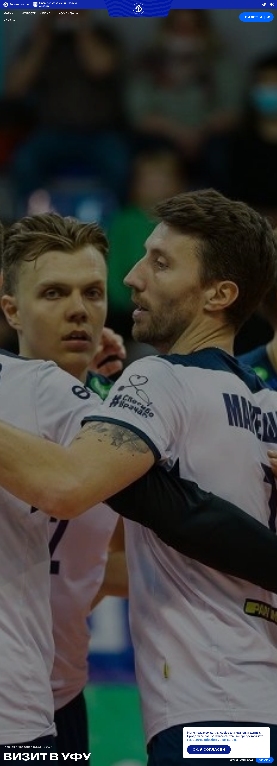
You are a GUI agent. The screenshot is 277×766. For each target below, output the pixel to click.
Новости (29, 13)
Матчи (10, 13)
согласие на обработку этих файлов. (212, 740)
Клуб (9, 20)
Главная (9, 747)
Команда (68, 13)
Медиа (47, 13)
